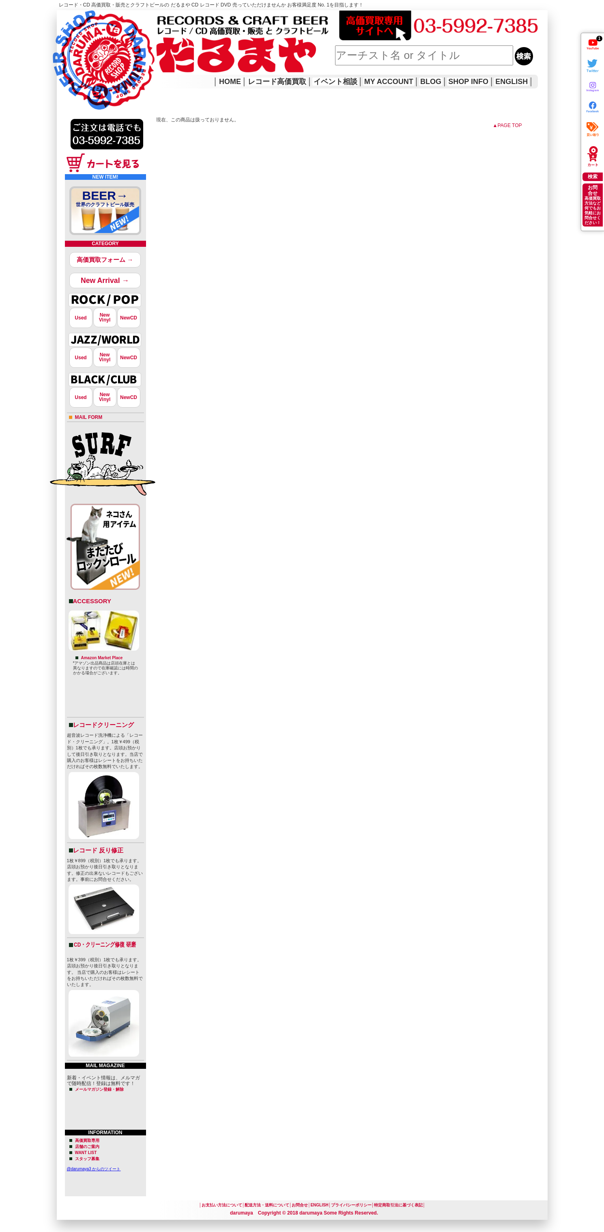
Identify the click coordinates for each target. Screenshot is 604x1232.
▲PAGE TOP (507, 125)
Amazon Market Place (102, 658)
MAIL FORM (89, 417)
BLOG (430, 82)
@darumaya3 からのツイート (94, 1169)
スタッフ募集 (87, 1158)
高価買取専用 (87, 1140)
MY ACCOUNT (388, 82)
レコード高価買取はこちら (90, 17)
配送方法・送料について (267, 1205)
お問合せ (300, 1205)
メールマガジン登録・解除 (99, 1089)
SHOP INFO (468, 82)
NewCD (128, 318)
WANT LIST (86, 1152)
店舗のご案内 (87, 1146)
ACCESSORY (92, 601)
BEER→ (105, 200)
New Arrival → (105, 280)
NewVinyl (104, 317)
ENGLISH (511, 82)
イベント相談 (335, 82)
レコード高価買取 (277, 82)
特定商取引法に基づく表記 (398, 1205)
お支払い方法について (222, 1205)
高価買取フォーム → (105, 259)
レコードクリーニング (103, 724)
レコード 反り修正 (98, 850)
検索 (593, 176)
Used (80, 318)
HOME (68, 49)
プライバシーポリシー (351, 1205)
